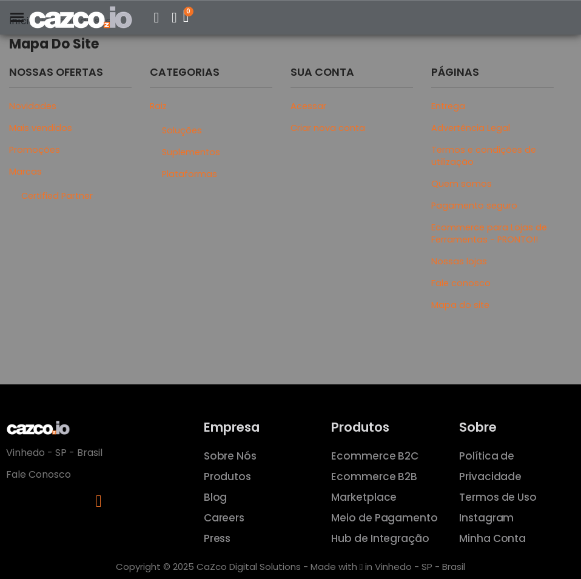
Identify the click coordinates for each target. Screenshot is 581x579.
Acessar (308, 106)
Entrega (448, 106)
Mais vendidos (40, 128)
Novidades (32, 106)
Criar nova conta (327, 128)
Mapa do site (460, 305)
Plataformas (189, 174)
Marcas (25, 172)
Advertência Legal (470, 128)
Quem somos (461, 184)
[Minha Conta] (174, 17)
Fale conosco (461, 283)
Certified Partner (57, 196)
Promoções (34, 150)
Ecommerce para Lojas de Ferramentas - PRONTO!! (489, 233)
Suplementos (191, 152)
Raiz (158, 106)
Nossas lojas (459, 261)
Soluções (182, 130)
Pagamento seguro (474, 205)
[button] (156, 17)
